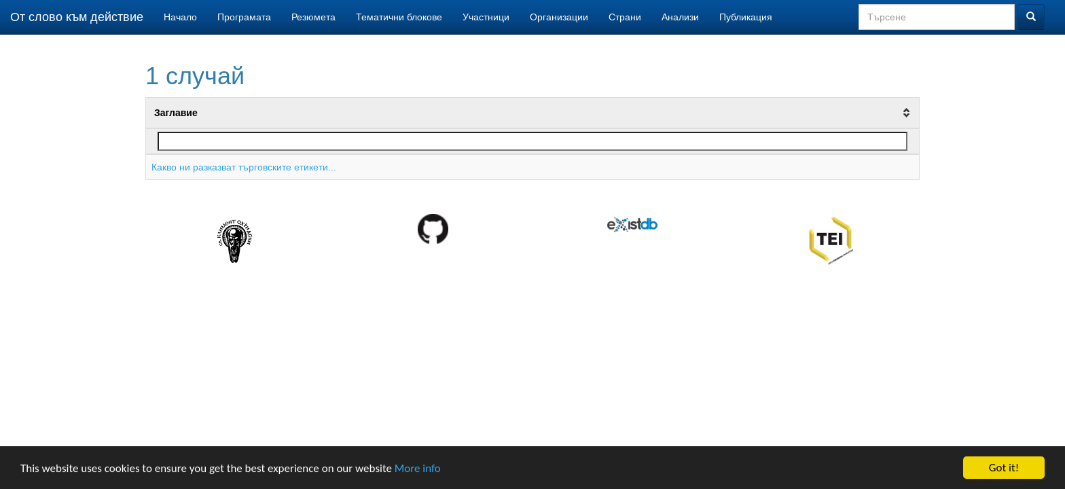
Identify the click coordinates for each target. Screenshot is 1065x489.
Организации (559, 17)
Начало (180, 17)
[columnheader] (533, 113)
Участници (486, 17)
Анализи (680, 17)
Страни (625, 17)
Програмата (244, 17)
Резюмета (313, 17)
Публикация (745, 17)
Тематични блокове (399, 17)
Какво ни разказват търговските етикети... (243, 167)
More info (418, 469)
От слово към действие (76, 17)
